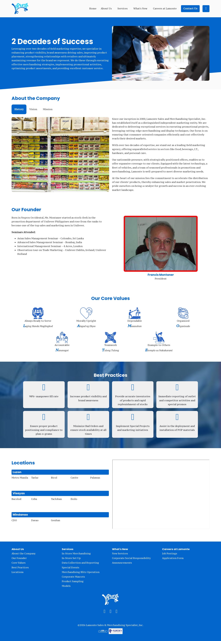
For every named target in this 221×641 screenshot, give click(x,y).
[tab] (19, 109)
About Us (106, 8)
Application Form (173, 558)
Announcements (122, 562)
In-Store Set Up (71, 558)
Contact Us (190, 8)
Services (123, 8)
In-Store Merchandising (76, 553)
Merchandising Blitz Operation (80, 572)
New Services (120, 553)
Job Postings (169, 553)
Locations (18, 572)
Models (66, 586)
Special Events (70, 567)
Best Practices (20, 567)
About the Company (24, 553)
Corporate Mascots (73, 576)
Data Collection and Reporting (80, 562)
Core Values (19, 562)
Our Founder (19, 558)
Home (92, 8)
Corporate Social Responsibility (131, 558)
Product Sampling (73, 581)
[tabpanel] (110, 154)
